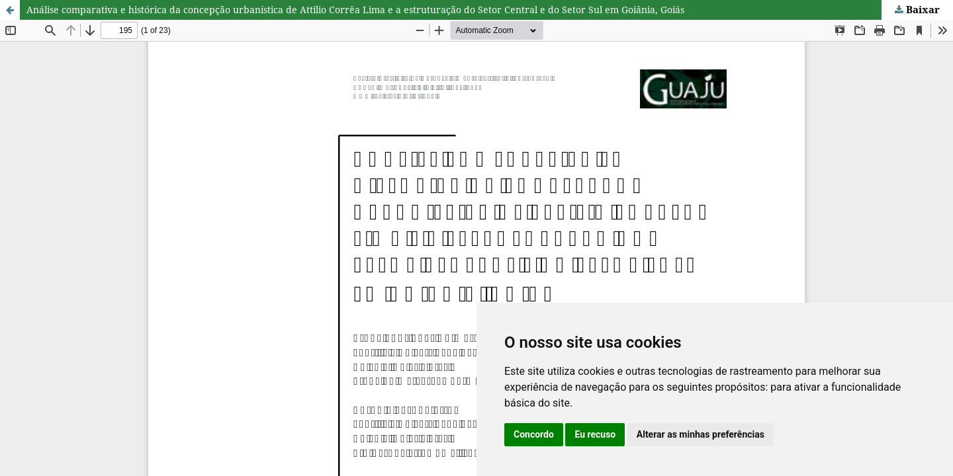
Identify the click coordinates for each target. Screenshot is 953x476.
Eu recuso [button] (594, 434)
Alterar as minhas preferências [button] (700, 434)
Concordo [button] (534, 434)
